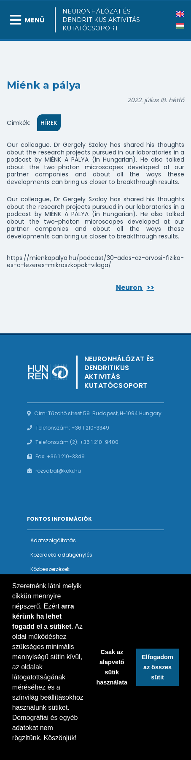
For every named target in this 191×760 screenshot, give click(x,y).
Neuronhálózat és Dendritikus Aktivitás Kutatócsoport (101, 20)
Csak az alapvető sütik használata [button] (112, 667)
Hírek (48, 123)
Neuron (135, 287)
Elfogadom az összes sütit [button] (157, 667)
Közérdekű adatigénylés (61, 554)
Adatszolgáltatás (53, 540)
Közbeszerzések (50, 569)
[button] (13, 749)
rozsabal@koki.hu (58, 470)
